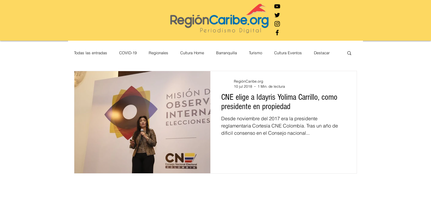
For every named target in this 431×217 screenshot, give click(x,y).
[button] (349, 53)
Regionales (158, 52)
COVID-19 (128, 52)
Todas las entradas (90, 52)
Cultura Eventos (288, 52)
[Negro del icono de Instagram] (277, 23)
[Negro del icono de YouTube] (277, 6)
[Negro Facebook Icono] (277, 32)
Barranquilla (226, 52)
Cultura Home (192, 52)
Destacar (322, 52)
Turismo (255, 52)
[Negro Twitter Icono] (277, 15)
